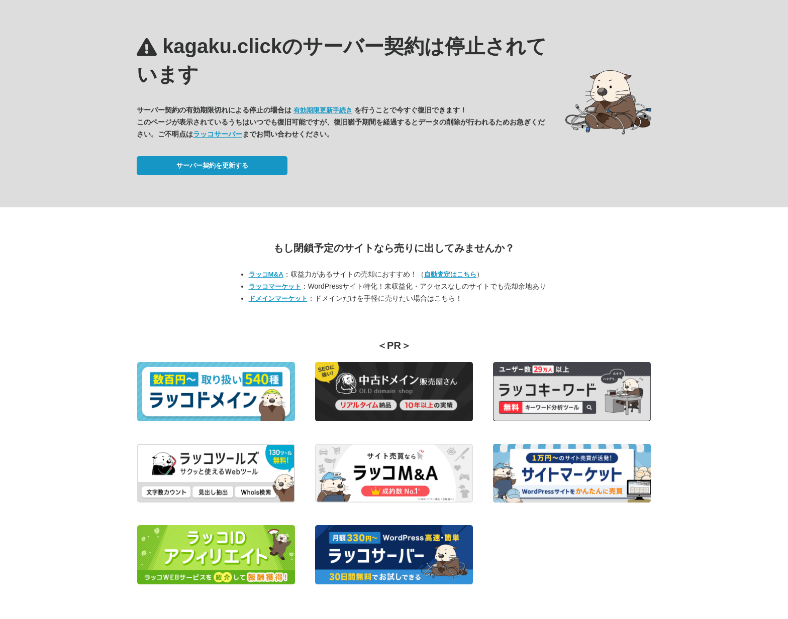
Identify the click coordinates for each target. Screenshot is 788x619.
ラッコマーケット (275, 286)
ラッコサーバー (217, 134)
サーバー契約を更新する (212, 165)
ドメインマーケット (278, 298)
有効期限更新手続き (322, 110)
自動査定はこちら (450, 274)
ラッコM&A (266, 274)
